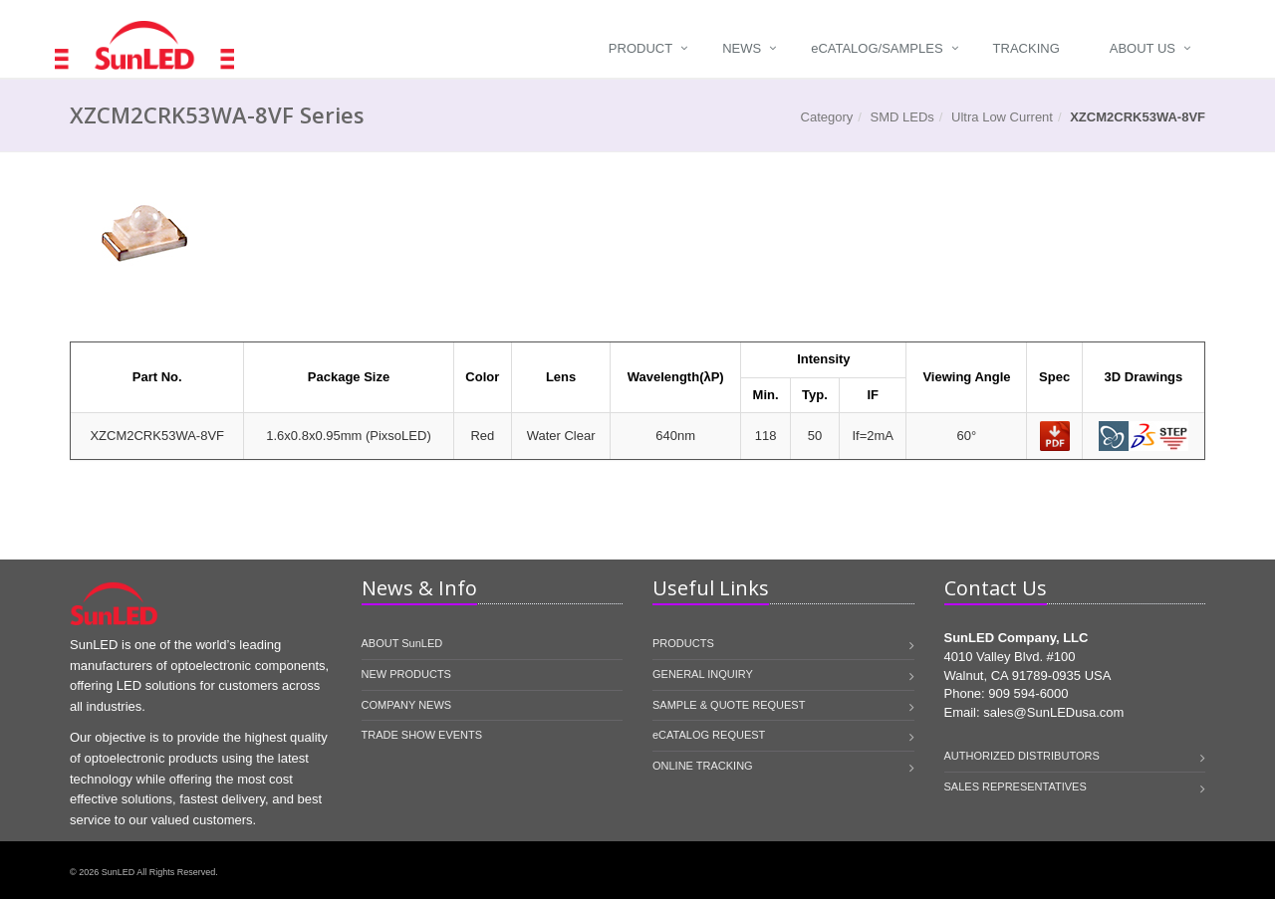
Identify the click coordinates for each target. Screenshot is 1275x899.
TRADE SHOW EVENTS (422, 735)
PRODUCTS (683, 643)
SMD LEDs (902, 117)
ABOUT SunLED (402, 643)
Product (640, 48)
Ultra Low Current (1002, 117)
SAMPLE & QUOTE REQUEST (728, 705)
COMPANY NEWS (407, 705)
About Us (1142, 48)
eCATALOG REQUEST (708, 735)
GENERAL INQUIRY (702, 674)
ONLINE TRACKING (702, 766)
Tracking (1026, 48)
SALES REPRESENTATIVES (1015, 786)
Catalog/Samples (876, 48)
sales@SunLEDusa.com (1053, 712)
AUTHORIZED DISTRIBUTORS (1022, 756)
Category (827, 117)
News (741, 48)
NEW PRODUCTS (406, 674)
